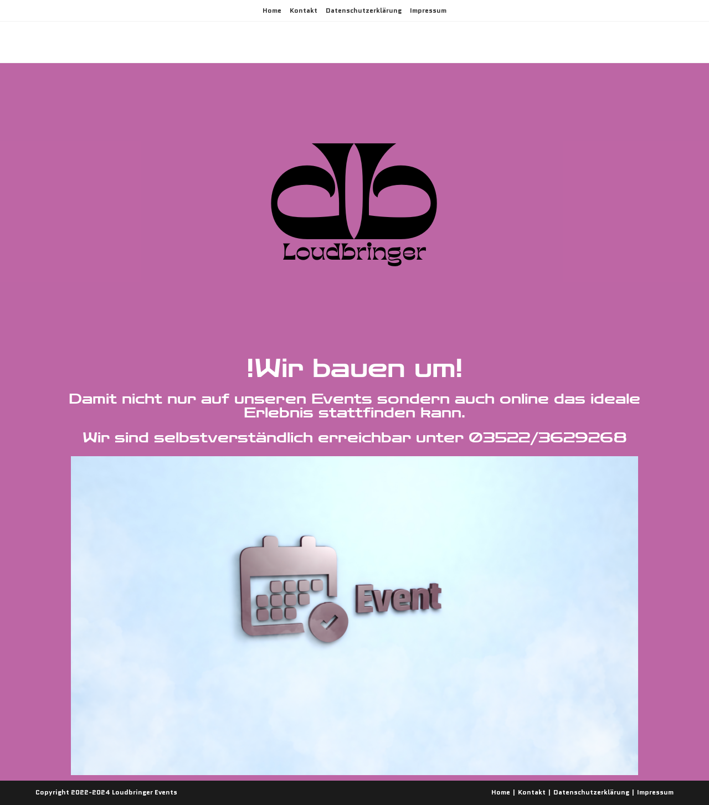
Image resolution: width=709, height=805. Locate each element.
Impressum (428, 10)
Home (272, 10)
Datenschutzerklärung (364, 10)
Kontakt (303, 10)
